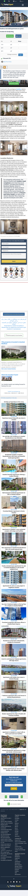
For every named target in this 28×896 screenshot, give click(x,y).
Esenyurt (17, 869)
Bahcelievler (18, 874)
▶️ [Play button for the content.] (4, 67)
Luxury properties (5, 831)
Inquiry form (18, 840)
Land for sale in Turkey (6, 839)
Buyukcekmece (18, 868)
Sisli (16, 872)
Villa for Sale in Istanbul (6, 821)
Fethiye (16, 833)
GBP (22, 1)
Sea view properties (5, 837)
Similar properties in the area (9, 398)
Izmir (16, 821)
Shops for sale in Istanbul (7, 823)
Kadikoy (17, 871)
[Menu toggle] (23, 5)
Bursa (16, 828)
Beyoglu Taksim (18, 866)
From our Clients (19, 848)
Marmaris (17, 836)
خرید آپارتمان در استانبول (6, 850)
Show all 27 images (14, 83)
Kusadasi (17, 818)
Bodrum (17, 823)
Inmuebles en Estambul (6, 860)
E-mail (18, 36)
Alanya (16, 825)
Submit (13, 261)
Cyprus (16, 829)
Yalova (16, 834)
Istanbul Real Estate (5, 8)
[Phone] (5, 1)
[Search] (9, 1)
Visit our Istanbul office (20, 841)
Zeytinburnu (17, 861)
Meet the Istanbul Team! (9, 375)
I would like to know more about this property (14, 314)
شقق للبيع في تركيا (5, 852)
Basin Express (18, 864)
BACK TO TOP (23, 809)
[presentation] (2, 18)
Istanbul (17, 816)
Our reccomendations (6, 834)
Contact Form (18, 846)
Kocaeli (16, 831)
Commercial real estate (6, 829)
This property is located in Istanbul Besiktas (13, 343)
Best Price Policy (6, 61)
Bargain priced (4, 824)
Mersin (16, 826)
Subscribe (13, 788)
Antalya (16, 820)
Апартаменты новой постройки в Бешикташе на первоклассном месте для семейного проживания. (14, 327)
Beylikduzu (17, 856)
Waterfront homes (5, 836)
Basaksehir (17, 863)
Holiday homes (4, 832)
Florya (16, 859)
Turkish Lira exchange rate (14, 391)
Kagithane (17, 858)
